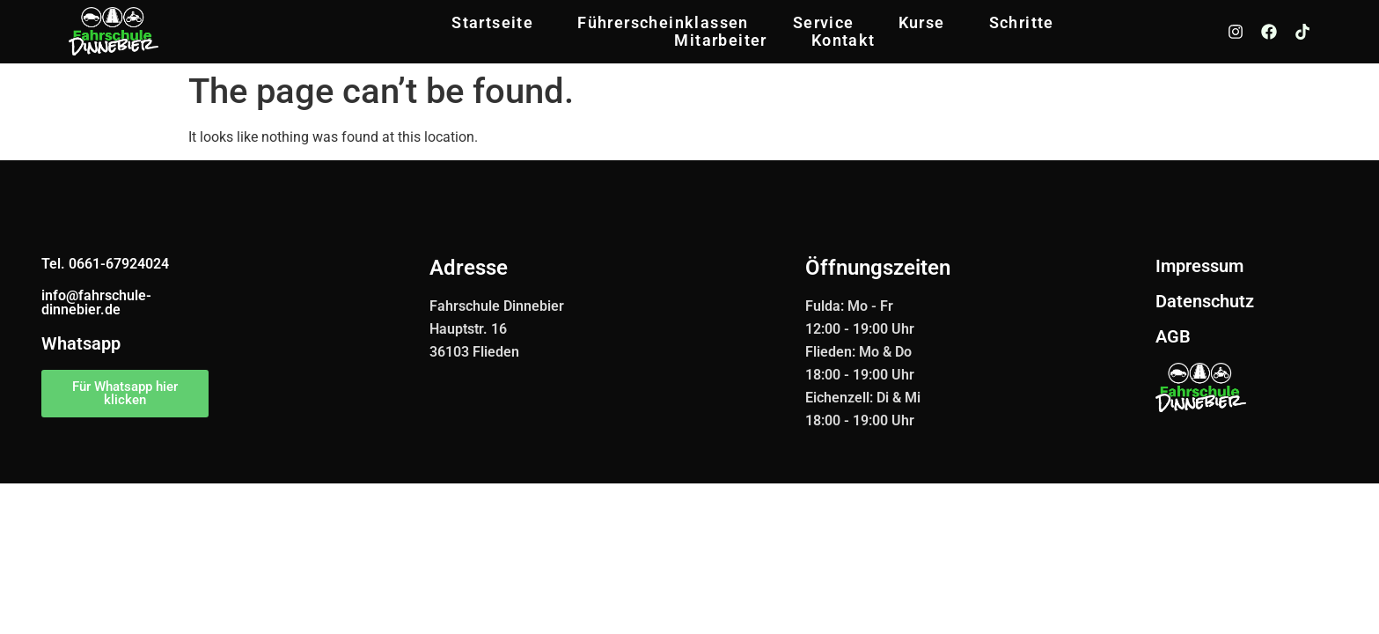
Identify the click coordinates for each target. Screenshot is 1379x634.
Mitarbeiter (720, 40)
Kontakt (843, 40)
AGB (1173, 336)
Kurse (922, 23)
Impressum (1199, 265)
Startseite (492, 23)
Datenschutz (1204, 301)
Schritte (1021, 23)
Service (824, 23)
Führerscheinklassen (663, 23)
